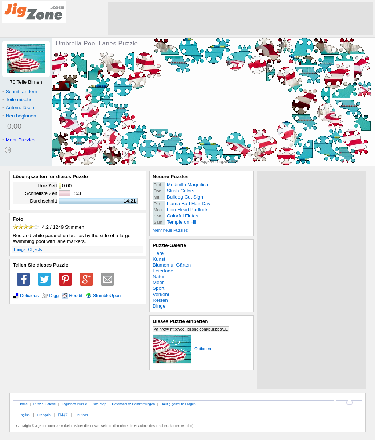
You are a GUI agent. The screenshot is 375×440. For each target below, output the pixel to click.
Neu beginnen (19, 116)
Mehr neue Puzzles (170, 230)
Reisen (160, 300)
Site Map (99, 404)
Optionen (182, 349)
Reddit (75, 295)
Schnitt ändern (19, 91)
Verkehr (161, 294)
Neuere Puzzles (171, 176)
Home (23, 404)
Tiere (158, 253)
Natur (159, 276)
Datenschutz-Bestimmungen (133, 404)
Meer (158, 282)
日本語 (63, 415)
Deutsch (81, 415)
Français (44, 415)
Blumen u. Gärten (172, 265)
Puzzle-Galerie (169, 245)
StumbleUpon (107, 295)
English (24, 415)
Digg (54, 295)
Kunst (159, 259)
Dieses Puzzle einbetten (180, 321)
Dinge (159, 306)
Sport (158, 288)
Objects (35, 249)
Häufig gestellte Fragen (178, 404)
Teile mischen (18, 99)
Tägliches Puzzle (74, 404)
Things (19, 249)
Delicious (29, 295)
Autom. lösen (18, 107)
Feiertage (163, 270)
